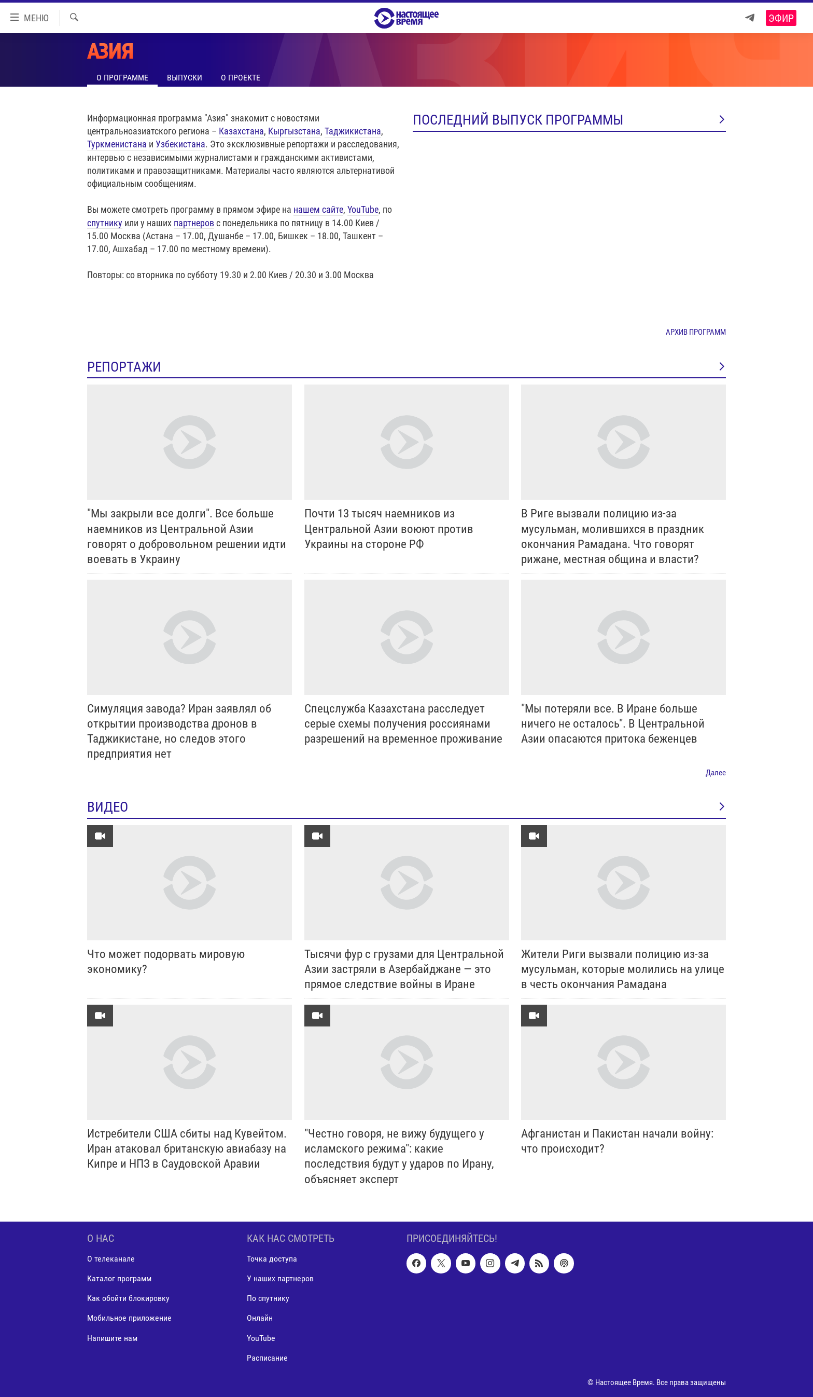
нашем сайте (318, 209)
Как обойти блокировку (128, 1298)
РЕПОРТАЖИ (406, 367)
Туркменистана (117, 144)
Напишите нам (112, 1338)
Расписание (267, 1357)
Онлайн (260, 1318)
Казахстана (241, 131)
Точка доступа (272, 1259)
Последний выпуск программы (569, 120)
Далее (716, 772)
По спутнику (268, 1298)
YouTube (363, 209)
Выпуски (184, 78)
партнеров (194, 222)
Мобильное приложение (129, 1318)
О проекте (240, 78)
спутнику (104, 222)
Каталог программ (119, 1278)
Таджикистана (353, 131)
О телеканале (111, 1259)
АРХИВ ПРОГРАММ (696, 332)
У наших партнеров (280, 1278)
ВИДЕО (406, 807)
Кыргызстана (294, 131)
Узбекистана (180, 144)
